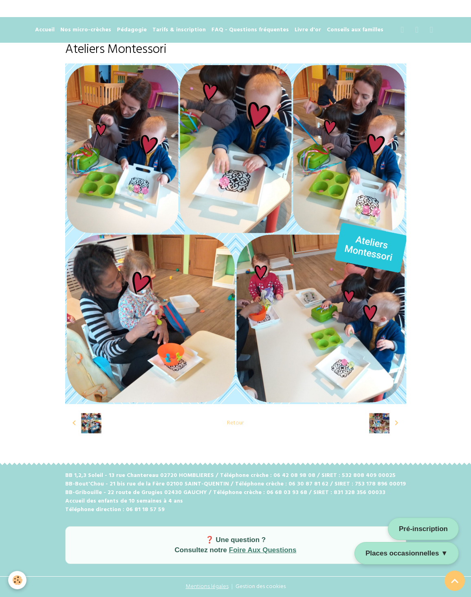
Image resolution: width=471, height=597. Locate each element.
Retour (235, 423)
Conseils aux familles (355, 30)
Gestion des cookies (261, 586)
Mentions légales (207, 586)
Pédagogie (132, 30)
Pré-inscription (423, 529)
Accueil (45, 30)
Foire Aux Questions (263, 550)
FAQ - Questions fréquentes (250, 30)
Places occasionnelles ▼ (406, 553)
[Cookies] (17, 580)
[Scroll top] (455, 581)
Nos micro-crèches (85, 30)
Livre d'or (308, 30)
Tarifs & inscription (179, 30)
